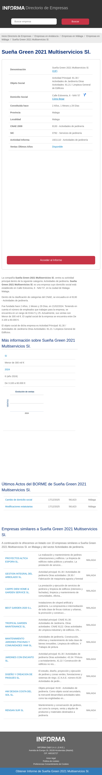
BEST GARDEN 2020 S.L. (18, 608)
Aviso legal (51, 758)
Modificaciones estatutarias (19, 506)
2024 (7, 369)
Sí (6, 355)
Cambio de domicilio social (18, 499)
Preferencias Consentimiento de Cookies (51, 764)
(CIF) (54, 71)
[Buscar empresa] (34, 21)
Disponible (57, 146)
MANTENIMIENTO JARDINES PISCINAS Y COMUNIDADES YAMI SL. (18, 642)
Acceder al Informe (51, 260)
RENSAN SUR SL (14, 710)
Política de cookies (51, 761)
